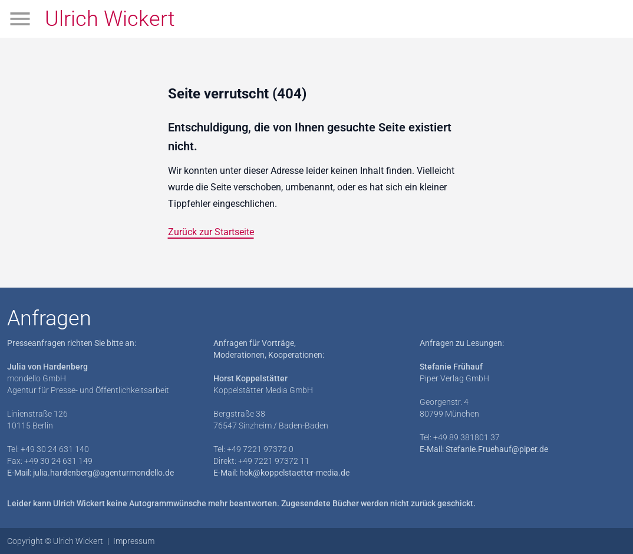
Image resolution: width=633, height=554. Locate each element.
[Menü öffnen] (20, 19)
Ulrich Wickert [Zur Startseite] (110, 19)
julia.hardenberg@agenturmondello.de (103, 472)
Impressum (133, 541)
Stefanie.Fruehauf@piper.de (497, 449)
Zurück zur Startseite (211, 232)
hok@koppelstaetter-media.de (294, 472)
